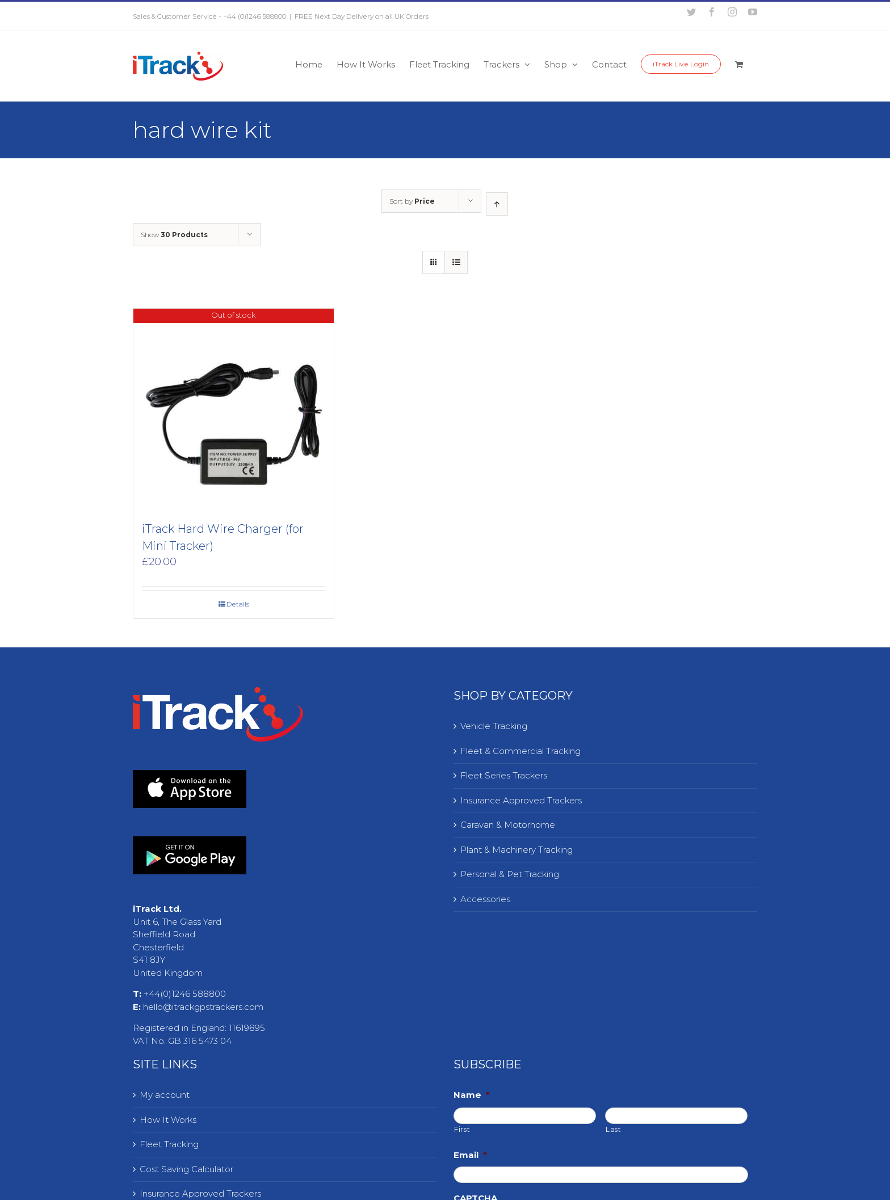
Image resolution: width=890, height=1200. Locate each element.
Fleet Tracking (169, 1144)
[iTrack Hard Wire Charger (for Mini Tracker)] (233, 409)
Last (614, 1129)
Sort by (412, 201)
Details (237, 604)
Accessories (485, 899)
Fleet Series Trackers (503, 775)
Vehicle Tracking (493, 726)
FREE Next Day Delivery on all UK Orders (362, 16)
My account (165, 1094)
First (462, 1129)
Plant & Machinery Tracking (516, 849)
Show (174, 234)
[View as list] (456, 262)
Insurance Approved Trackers (521, 800)
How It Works (168, 1119)
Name (472, 1094)
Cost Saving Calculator (186, 1169)
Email (470, 1155)
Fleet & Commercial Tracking (520, 751)
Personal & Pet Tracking (509, 874)
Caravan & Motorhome (507, 824)
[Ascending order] (497, 204)
